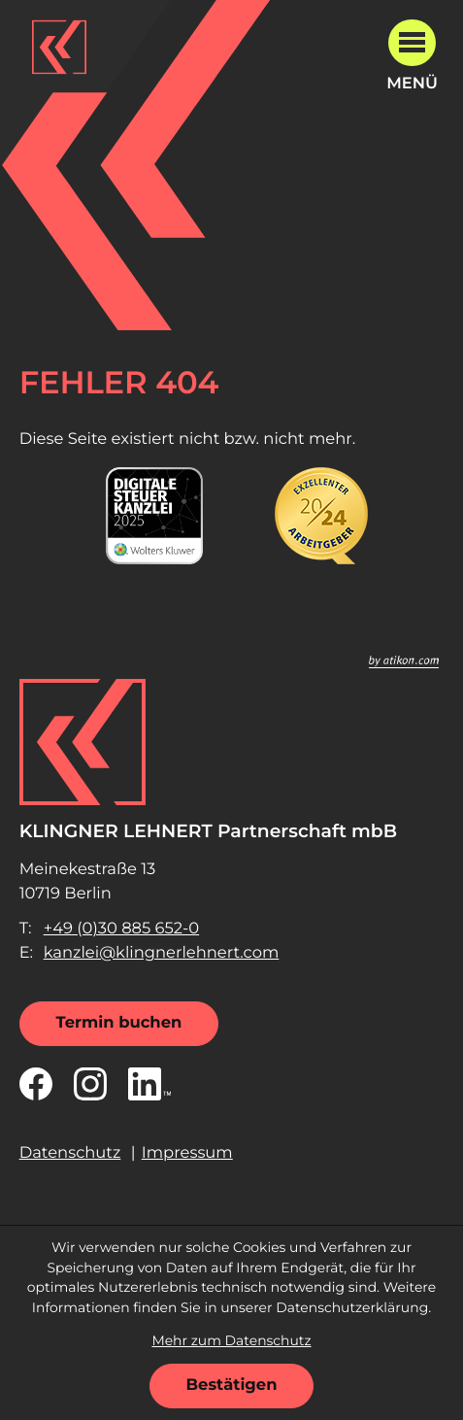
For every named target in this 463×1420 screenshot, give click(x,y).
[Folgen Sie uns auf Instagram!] (90, 1083)
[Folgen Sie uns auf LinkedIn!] (149, 1083)
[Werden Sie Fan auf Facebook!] (35, 1083)
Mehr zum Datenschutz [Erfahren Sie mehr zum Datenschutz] (231, 1341)
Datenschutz (70, 1153)
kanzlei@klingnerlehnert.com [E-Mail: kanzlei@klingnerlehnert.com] (162, 953)
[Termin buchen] (119, 1023)
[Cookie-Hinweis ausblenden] (231, 1386)
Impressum (187, 1153)
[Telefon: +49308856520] (122, 929)
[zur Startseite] (59, 46)
